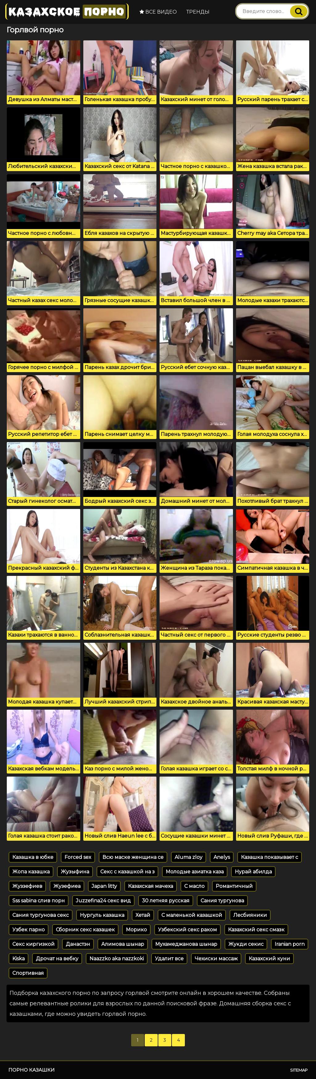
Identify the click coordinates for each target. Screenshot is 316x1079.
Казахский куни (269, 959)
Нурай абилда (253, 872)
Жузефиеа (67, 886)
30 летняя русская (165, 901)
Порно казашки (31, 1070)
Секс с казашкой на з (127, 872)
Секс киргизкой (33, 944)
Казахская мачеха (150, 886)
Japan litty (104, 886)
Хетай (142, 915)
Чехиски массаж (216, 959)
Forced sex (77, 857)
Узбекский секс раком (187, 930)
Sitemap (299, 1070)
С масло (194, 886)
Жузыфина (75, 872)
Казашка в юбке (32, 857)
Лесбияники (250, 915)
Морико (136, 930)
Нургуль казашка (102, 915)
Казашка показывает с (269, 857)
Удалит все (169, 959)
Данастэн (78, 944)
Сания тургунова (222, 901)
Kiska (18, 959)
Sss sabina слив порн (38, 901)
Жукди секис (246, 944)
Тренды (198, 12)
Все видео (158, 12)
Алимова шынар (122, 944)
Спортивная (28, 973)
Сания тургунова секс (40, 915)
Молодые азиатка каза (195, 872)
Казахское (67, 11)
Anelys (222, 857)
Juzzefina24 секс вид (103, 901)
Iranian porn (290, 944)
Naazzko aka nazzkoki (116, 959)
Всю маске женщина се (133, 857)
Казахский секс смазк (256, 930)
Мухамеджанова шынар (186, 944)
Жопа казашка (31, 872)
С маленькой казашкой (191, 915)
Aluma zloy (188, 857)
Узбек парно (28, 930)
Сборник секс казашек (85, 930)
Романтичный (234, 886)
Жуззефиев (27, 886)
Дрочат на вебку (57, 959)
